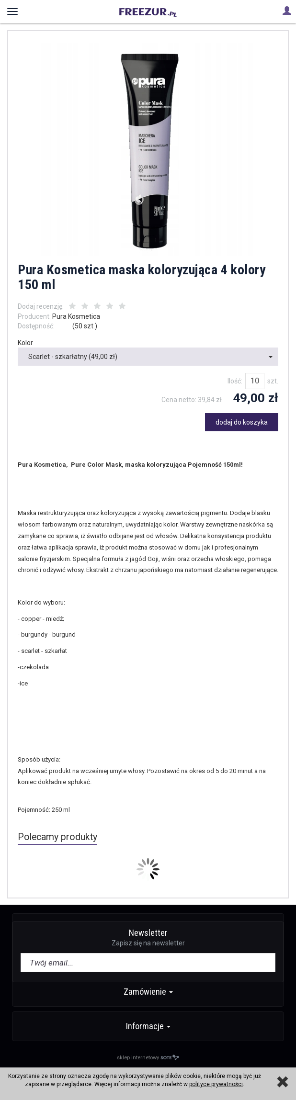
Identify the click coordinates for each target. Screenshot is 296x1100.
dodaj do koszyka (242, 422)
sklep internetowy (148, 1058)
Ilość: (235, 381)
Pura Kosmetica (76, 316)
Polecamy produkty (57, 836)
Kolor (25, 343)
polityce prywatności (216, 1084)
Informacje (148, 1026)
